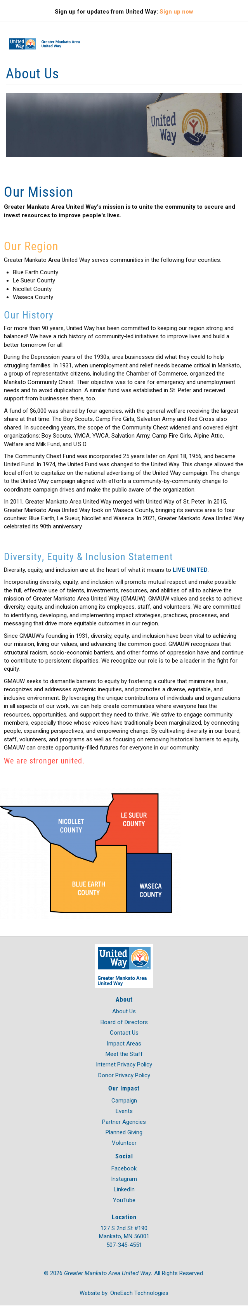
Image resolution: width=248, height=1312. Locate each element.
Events (124, 1111)
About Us (124, 1011)
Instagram (124, 1178)
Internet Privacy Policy (124, 1064)
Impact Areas (124, 1043)
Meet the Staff (124, 1054)
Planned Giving (124, 1132)
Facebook (124, 1168)
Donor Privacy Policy (124, 1075)
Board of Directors (124, 1022)
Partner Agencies (124, 1121)
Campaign (124, 1100)
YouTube (124, 1200)
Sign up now (176, 11)
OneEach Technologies (139, 1292)
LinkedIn (124, 1189)
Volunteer (124, 1142)
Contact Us (124, 1032)
